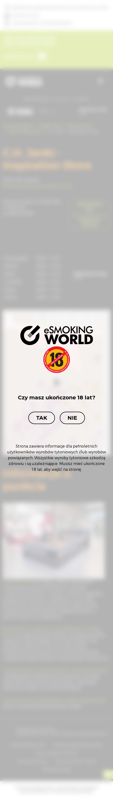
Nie (72, 417)
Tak (41, 417)
